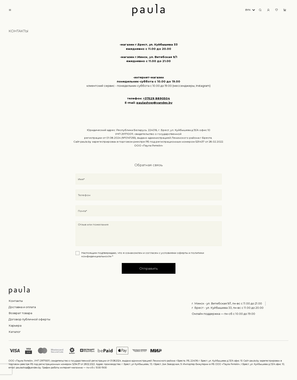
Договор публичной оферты (29, 319)
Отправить (148, 268)
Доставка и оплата (22, 307)
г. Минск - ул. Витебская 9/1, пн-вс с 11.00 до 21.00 (227, 303)
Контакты (16, 300)
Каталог (15, 331)
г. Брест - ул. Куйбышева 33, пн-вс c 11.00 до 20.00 (227, 307)
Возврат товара (20, 313)
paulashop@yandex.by (154, 102)
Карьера (15, 325)
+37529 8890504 (156, 98)
